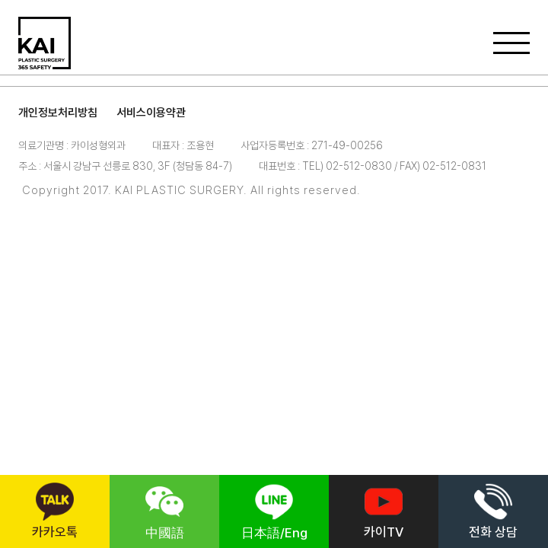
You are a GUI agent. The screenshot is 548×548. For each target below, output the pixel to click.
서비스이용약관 (151, 112)
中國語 (164, 511)
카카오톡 (55, 511)
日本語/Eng (274, 511)
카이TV (383, 511)
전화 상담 (493, 511)
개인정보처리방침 (57, 112)
